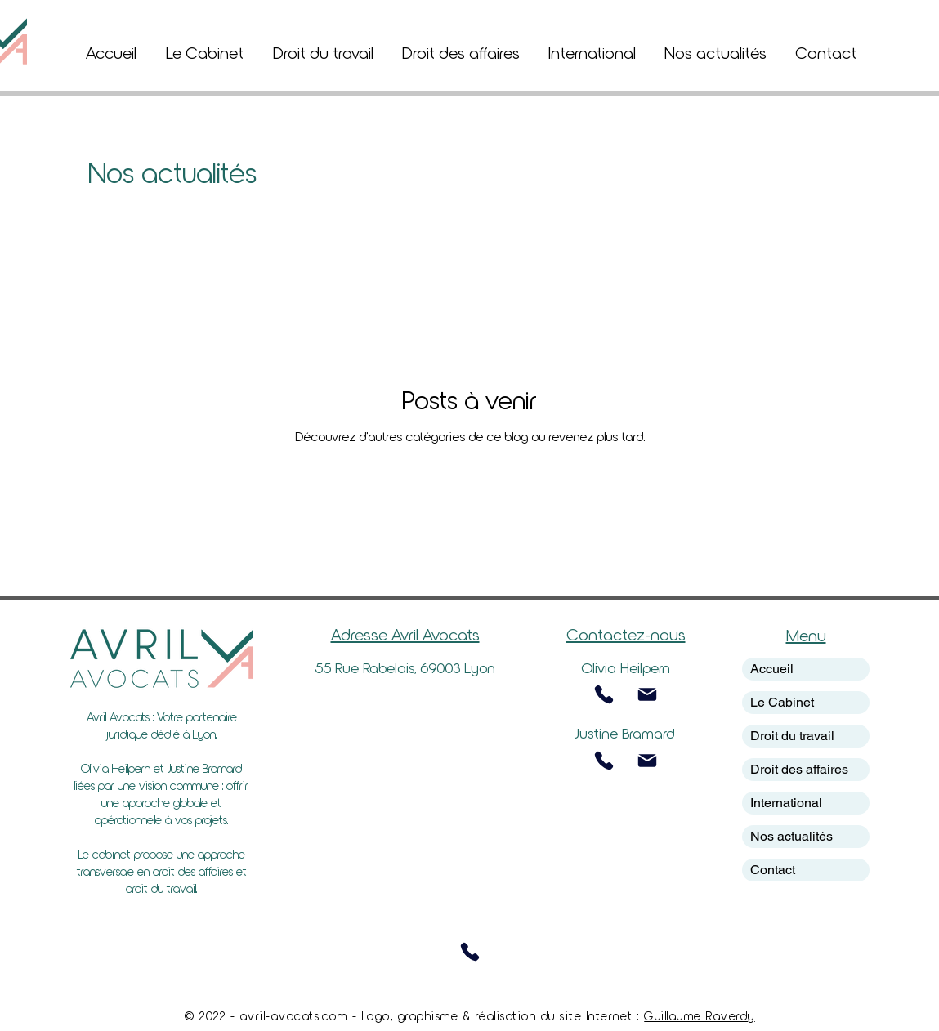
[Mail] (647, 694)
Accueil (772, 668)
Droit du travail (792, 735)
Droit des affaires (799, 769)
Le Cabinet (782, 702)
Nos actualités (791, 836)
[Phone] (604, 694)
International (786, 802)
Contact (772, 869)
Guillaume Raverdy (699, 1015)
